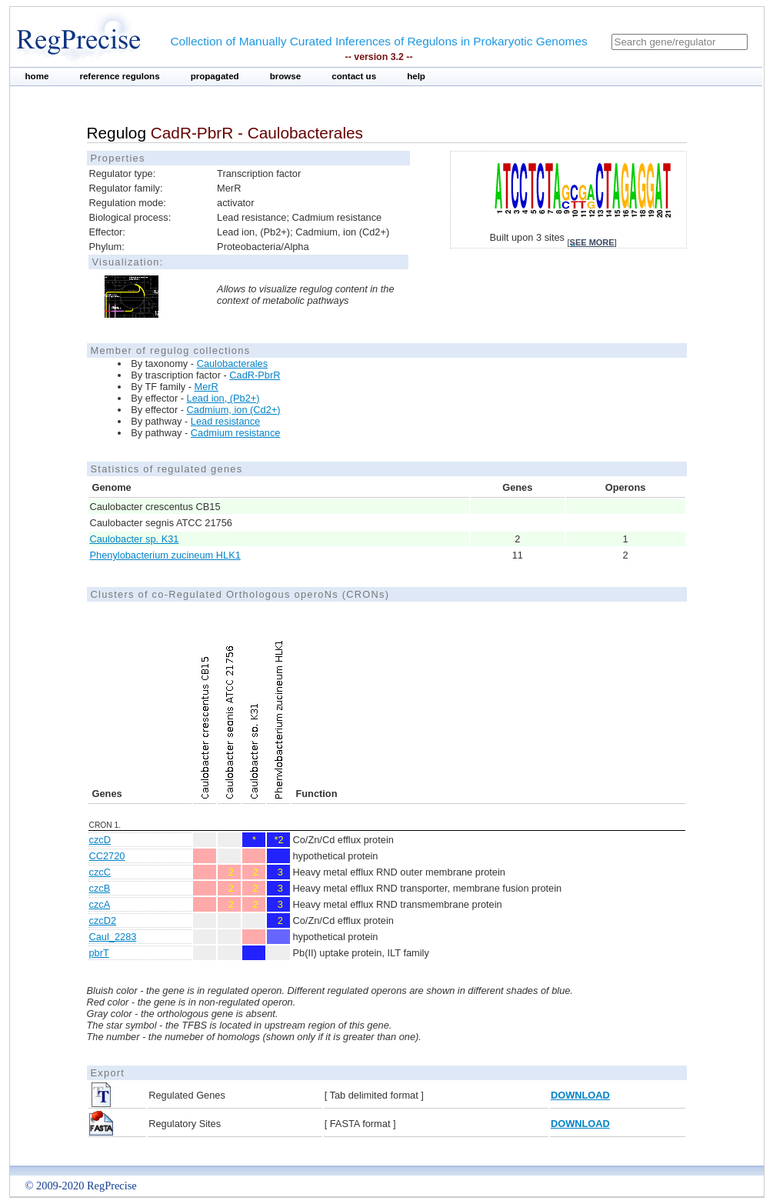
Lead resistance (225, 421)
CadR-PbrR (254, 375)
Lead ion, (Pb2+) (223, 398)
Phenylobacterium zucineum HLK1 (165, 555)
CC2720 (107, 856)
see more (592, 242)
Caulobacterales (232, 363)
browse (286, 76)
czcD (100, 839)
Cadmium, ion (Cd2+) (234, 409)
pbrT (99, 953)
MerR (206, 386)
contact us (354, 76)
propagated (215, 76)
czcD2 (103, 920)
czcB (100, 888)
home (37, 76)
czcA (100, 904)
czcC (100, 872)
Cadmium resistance (236, 433)
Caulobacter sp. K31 (134, 539)
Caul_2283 (113, 936)
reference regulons (119, 76)
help (416, 76)
